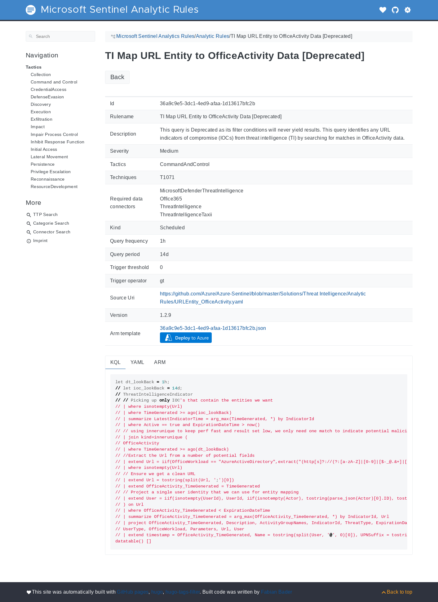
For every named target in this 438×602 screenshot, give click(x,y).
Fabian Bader (276, 592)
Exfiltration (41, 119)
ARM (160, 362)
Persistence (43, 164)
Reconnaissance (48, 179)
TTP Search (45, 214)
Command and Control (54, 81)
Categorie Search (51, 223)
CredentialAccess (48, 89)
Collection (41, 74)
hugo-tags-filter (183, 592)
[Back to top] (397, 592)
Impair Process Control (54, 134)
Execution (41, 111)
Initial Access (44, 149)
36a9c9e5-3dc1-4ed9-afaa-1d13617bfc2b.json (213, 328)
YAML (137, 362)
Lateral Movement (49, 156)
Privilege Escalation (51, 171)
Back (117, 77)
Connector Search (51, 231)
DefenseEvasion (47, 96)
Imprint (40, 240)
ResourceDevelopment (54, 186)
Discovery (41, 104)
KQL (115, 362)
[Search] (60, 36)
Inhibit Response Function (57, 141)
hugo (157, 592)
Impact (38, 126)
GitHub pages (132, 592)
